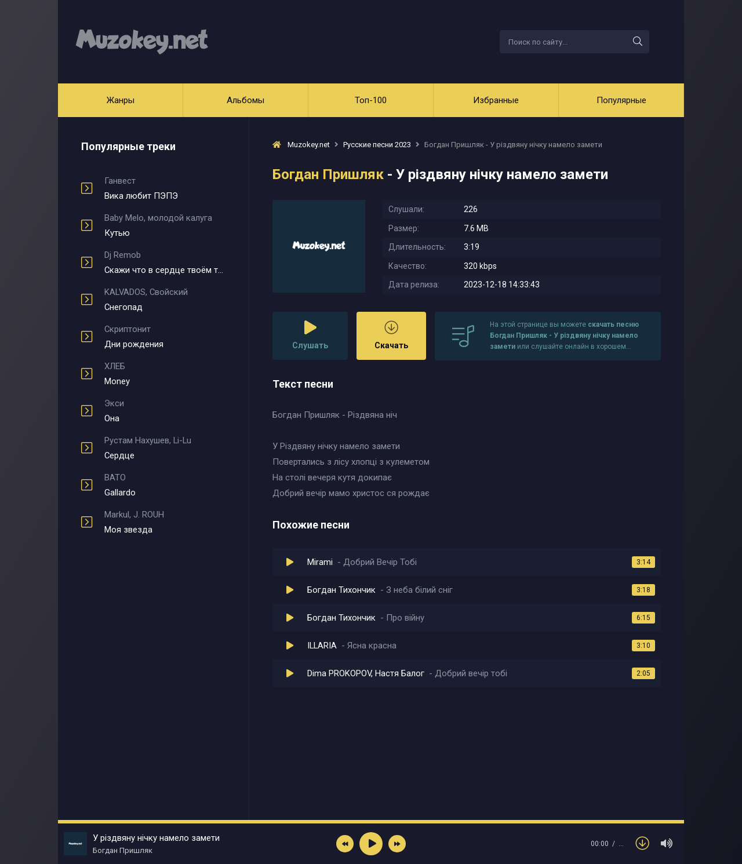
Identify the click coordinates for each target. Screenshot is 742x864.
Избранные (496, 100)
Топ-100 (371, 100)
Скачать (391, 335)
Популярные (621, 100)
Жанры (120, 100)
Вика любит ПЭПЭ (164, 188)
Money (164, 374)
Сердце (164, 448)
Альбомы (245, 100)
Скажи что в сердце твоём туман (164, 262)
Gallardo (164, 485)
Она (164, 411)
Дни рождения (164, 336)
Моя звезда (164, 522)
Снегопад (164, 299)
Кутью (164, 225)
